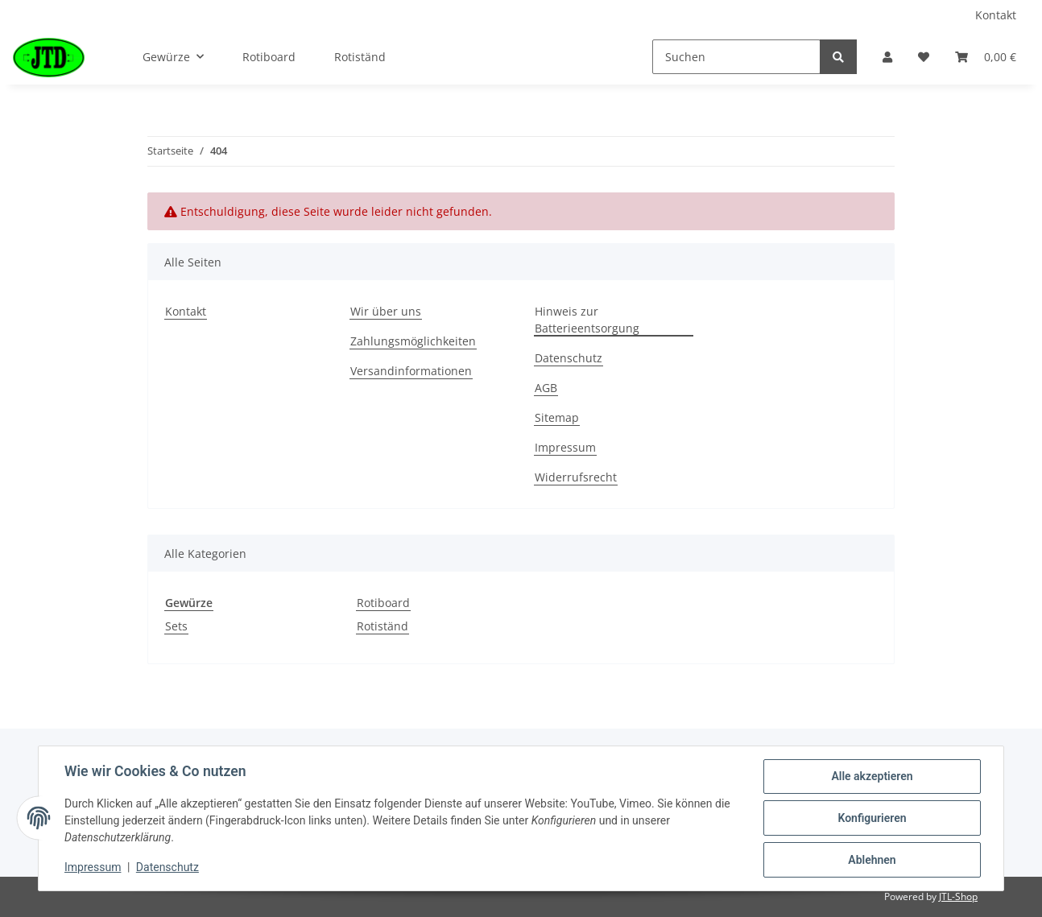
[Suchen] (736, 56)
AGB (546, 387)
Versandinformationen (411, 370)
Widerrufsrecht (576, 477)
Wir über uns (385, 311)
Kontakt (995, 15)
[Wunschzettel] (923, 57)
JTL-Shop (958, 896)
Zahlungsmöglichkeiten (413, 341)
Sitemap (557, 417)
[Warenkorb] (985, 57)
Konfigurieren (871, 818)
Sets (176, 626)
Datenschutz (568, 358)
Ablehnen (871, 859)
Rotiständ (382, 626)
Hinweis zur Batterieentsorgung (587, 320)
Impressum (565, 447)
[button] (887, 57)
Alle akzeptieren (871, 776)
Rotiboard (383, 602)
